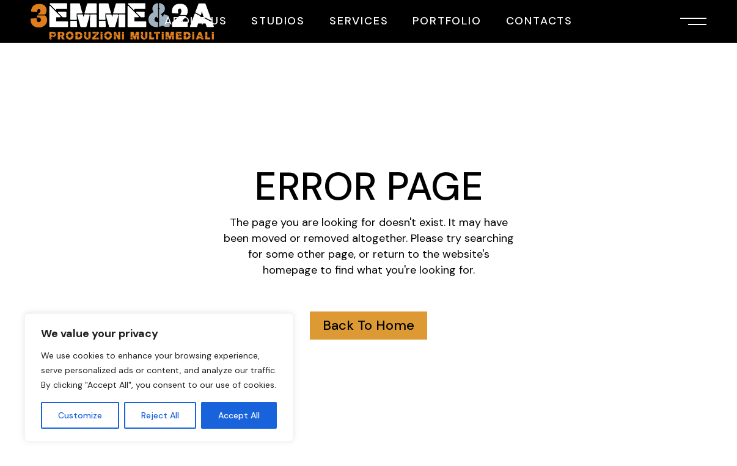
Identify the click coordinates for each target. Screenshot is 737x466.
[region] (158, 377)
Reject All (160, 415)
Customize (80, 415)
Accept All (239, 415)
